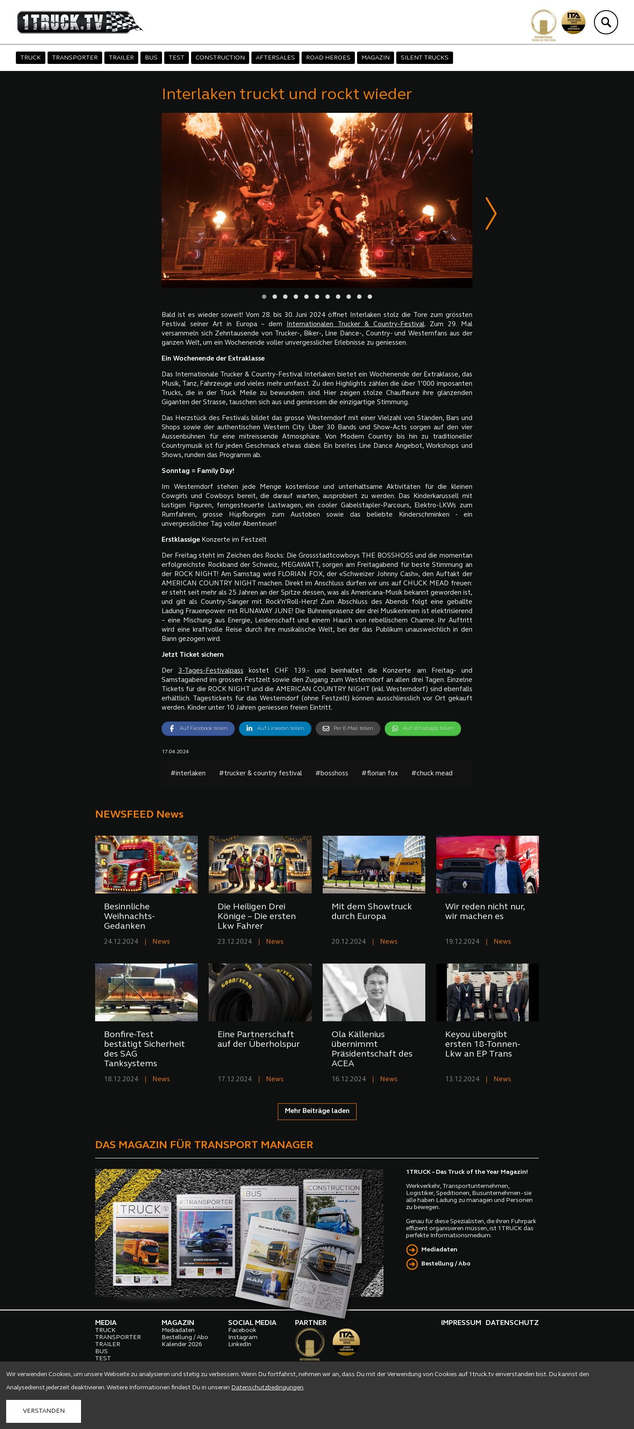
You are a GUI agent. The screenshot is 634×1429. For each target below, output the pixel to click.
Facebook (242, 1331)
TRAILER (121, 58)
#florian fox (379, 774)
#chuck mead (432, 774)
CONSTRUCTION (220, 58)
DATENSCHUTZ (512, 1323)
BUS (151, 58)
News (161, 942)
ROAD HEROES (328, 58)
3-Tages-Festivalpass (210, 671)
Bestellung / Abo (446, 1265)
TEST (176, 58)
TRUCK (30, 58)
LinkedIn (239, 1345)
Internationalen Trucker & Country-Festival (355, 325)
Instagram (243, 1338)
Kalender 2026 (182, 1345)
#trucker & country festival (260, 774)
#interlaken (188, 774)
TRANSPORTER (75, 58)
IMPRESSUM (461, 1323)
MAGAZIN (375, 58)
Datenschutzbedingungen (267, 1387)
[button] (264, 297)
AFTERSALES (275, 58)
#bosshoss (331, 774)
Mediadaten (439, 1250)
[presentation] (491, 215)
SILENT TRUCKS (425, 58)
